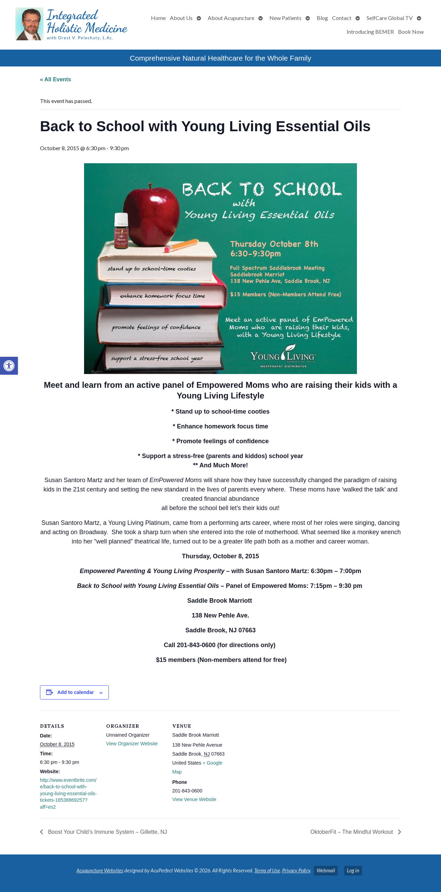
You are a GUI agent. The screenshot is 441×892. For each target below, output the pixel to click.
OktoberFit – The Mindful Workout (352, 832)
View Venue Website (194, 799)
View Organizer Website (132, 743)
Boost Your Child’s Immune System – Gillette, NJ (107, 832)
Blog (322, 17)
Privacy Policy (296, 870)
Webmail (326, 870)
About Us (181, 17)
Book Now (411, 31)
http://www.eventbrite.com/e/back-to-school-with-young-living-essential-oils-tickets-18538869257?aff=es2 (68, 793)
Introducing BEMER (370, 31)
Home (158, 17)
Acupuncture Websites (99, 870)
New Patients (285, 17)
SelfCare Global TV (390, 17)
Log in (353, 870)
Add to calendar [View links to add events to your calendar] (76, 692)
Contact (341, 17)
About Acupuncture (231, 17)
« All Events (55, 79)
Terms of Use (267, 870)
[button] (9, 366)
